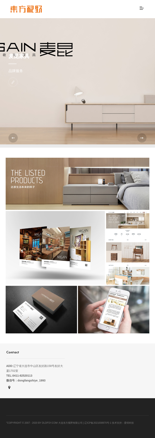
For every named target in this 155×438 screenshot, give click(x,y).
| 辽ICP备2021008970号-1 (97, 422)
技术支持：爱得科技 (123, 422)
